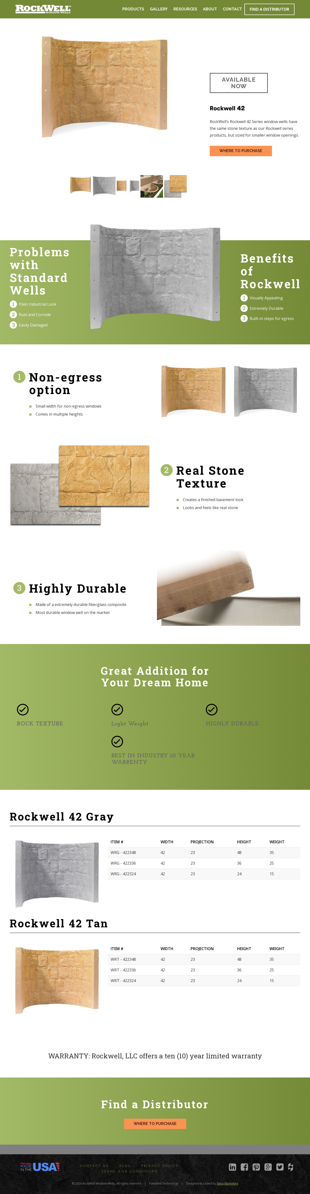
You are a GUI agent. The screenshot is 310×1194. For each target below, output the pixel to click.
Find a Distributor (269, 9)
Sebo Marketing (227, 1183)
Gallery (159, 9)
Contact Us (94, 1166)
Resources (185, 9)
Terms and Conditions (130, 1171)
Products (133, 9)
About (210, 9)
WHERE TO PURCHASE (240, 150)
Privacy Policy (160, 1166)
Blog (125, 1166)
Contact (232, 9)
